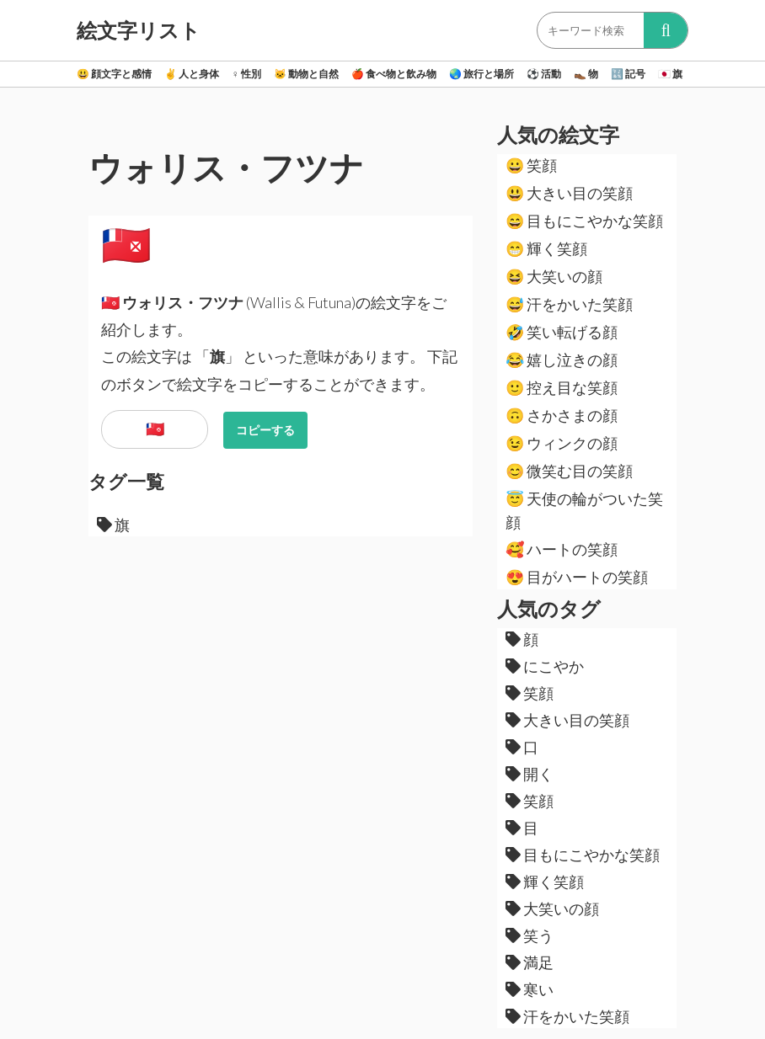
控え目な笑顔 (562, 387)
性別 (246, 73)
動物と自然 (306, 73)
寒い (530, 989)
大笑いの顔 (554, 276)
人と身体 (191, 73)
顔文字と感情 (114, 73)
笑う (530, 935)
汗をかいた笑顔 (569, 304)
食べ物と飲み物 (393, 73)
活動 (544, 73)
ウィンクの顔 (562, 443)
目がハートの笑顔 (577, 576)
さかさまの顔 (562, 415)
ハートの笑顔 (562, 549)
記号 (628, 73)
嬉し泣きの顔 (562, 359)
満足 (530, 962)
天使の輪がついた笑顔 (584, 510)
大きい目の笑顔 (569, 193)
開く (530, 774)
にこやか (545, 666)
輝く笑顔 (546, 248)
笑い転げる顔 (562, 331)
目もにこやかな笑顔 (584, 220)
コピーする (265, 430)
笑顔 (531, 165)
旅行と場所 (481, 73)
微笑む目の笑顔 (569, 470)
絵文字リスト (139, 30)
